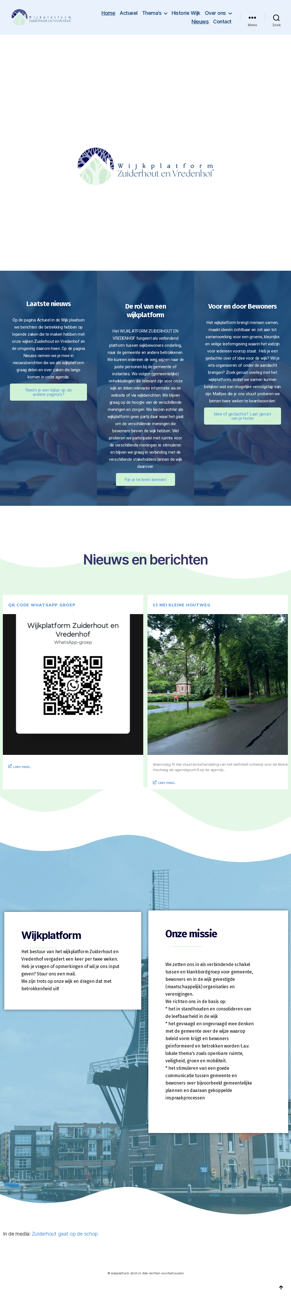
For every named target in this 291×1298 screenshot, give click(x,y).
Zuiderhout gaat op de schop (65, 1234)
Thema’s (152, 13)
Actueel (129, 13)
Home (108, 13)
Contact (222, 22)
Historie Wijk (186, 13)
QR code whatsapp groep (42, 605)
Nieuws (200, 22)
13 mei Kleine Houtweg (182, 605)
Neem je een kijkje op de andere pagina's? (48, 392)
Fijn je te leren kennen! (145, 479)
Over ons (215, 13)
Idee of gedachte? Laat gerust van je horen (242, 416)
